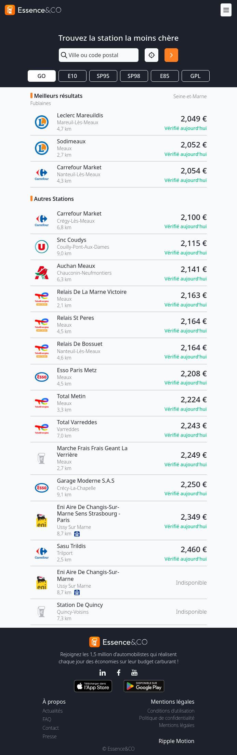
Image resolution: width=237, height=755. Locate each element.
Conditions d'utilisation (171, 710)
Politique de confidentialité (166, 718)
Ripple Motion (177, 741)
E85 (164, 76)
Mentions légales (176, 725)
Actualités (53, 710)
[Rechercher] (171, 55)
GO (41, 76)
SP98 (134, 76)
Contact (51, 728)
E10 (72, 76)
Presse (50, 736)
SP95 (103, 76)
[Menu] (226, 9)
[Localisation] (151, 55)
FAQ (47, 719)
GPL (195, 76)
